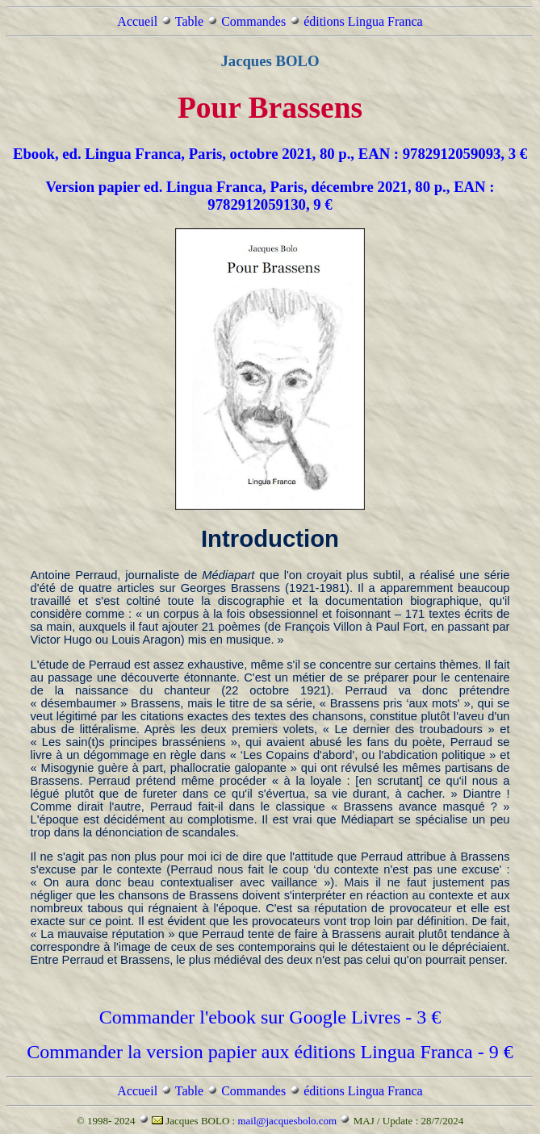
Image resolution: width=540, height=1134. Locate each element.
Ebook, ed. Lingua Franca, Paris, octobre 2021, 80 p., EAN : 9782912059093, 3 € (270, 153)
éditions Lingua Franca (363, 21)
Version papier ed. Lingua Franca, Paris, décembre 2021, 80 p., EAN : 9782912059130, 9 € (269, 195)
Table (189, 21)
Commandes (253, 21)
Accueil (137, 21)
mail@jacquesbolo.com (287, 1121)
